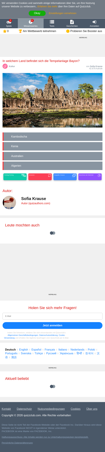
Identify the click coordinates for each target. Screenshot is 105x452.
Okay (37, 13)
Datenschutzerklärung (48, 335)
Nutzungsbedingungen (51, 408)
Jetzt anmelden (52, 325)
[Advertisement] (52, 269)
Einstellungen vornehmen (62, 13)
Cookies (76, 408)
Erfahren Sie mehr (47, 6)
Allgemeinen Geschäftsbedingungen (23, 335)
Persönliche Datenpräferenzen (17, 443)
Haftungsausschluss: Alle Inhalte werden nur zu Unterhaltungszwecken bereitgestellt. (45, 437)
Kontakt (6, 408)
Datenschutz (24, 408)
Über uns (91, 408)
